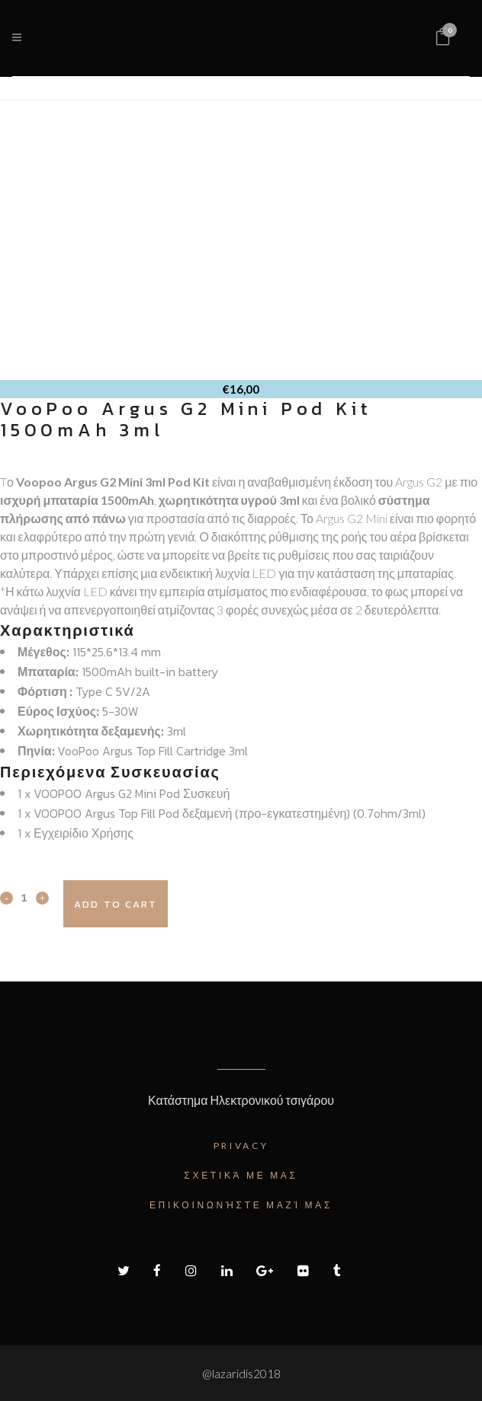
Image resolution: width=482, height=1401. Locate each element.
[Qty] (24, 897)
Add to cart (115, 904)
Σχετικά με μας (240, 1175)
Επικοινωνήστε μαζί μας (241, 1205)
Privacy (241, 1145)
